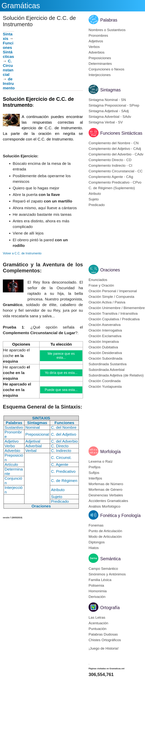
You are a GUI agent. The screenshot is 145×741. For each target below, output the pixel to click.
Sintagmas (110, 89)
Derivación (97, 597)
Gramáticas (21, 5)
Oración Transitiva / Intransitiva (113, 313)
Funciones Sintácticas (8, 50)
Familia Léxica (100, 580)
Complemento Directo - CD (110, 160)
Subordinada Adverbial (107, 370)
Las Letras (97, 617)
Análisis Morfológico (104, 506)
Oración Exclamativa (105, 336)
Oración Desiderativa (105, 353)
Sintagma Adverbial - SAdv (110, 117)
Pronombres (98, 35)
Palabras (108, 20)
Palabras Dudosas (103, 634)
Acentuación (98, 623)
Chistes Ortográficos (105, 640)
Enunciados (98, 280)
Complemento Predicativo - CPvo (115, 182)
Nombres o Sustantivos (107, 30)
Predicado (97, 205)
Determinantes (100, 64)
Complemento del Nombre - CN (114, 143)
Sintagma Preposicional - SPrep (114, 105)
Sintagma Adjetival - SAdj (109, 111)
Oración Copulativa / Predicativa (114, 319)
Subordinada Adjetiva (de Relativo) (116, 375)
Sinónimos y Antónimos (107, 574)
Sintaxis (7, 36)
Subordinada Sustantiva (108, 364)
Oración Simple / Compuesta (111, 297)
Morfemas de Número (106, 484)
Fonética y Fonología (120, 515)
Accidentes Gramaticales (108, 501)
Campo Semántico (103, 569)
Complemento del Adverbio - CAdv (116, 154)
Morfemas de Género (105, 490)
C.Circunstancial (8, 68)
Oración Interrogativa (105, 330)
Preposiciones (100, 58)
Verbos (94, 47)
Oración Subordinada (105, 358)
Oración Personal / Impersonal (113, 291)
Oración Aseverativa (105, 325)
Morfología (110, 451)
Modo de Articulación (105, 537)
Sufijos (94, 473)
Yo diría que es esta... (61, 373)
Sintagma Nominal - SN (107, 100)
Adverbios (97, 52)
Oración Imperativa (104, 342)
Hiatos (94, 548)
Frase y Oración (101, 285)
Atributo (95, 194)
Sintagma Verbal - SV (106, 122)
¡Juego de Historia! (103, 648)
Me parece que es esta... (61, 355)
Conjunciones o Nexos (106, 69)
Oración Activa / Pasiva (107, 302)
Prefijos (94, 467)
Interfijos (95, 478)
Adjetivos (96, 41)
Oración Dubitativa (103, 347)
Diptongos (97, 542)
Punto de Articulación (105, 531)
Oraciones (110, 269)
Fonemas (96, 525)
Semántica (110, 558)
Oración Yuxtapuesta (105, 386)
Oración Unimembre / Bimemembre (117, 308)
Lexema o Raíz (101, 461)
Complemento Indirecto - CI (110, 165)
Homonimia (98, 591)
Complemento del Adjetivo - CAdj (115, 149)
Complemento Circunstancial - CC (116, 171)
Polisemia (96, 585)
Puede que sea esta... (61, 390)
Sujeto (94, 199)
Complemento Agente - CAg (111, 177)
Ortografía (110, 607)
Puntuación (97, 629)
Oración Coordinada (105, 381)
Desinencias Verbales (106, 495)
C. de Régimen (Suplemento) (112, 188)
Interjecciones (100, 75)
